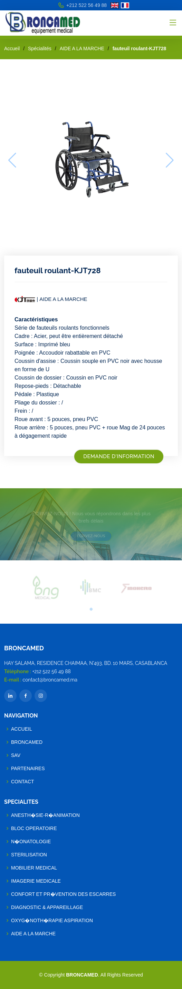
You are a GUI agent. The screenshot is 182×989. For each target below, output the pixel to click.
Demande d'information (118, 456)
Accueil (12, 48)
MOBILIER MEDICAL (34, 867)
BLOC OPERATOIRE (34, 828)
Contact (22, 781)
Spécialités (39, 48)
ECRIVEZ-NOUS (91, 535)
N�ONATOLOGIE (31, 841)
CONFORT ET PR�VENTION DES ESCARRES (63, 894)
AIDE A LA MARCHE (82, 48)
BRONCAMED (26, 742)
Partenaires (28, 768)
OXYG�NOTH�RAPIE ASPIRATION (52, 920)
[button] (91, 607)
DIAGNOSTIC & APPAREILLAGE (47, 907)
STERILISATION (29, 854)
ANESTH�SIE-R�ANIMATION (45, 815)
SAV (15, 755)
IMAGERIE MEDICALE (36, 881)
